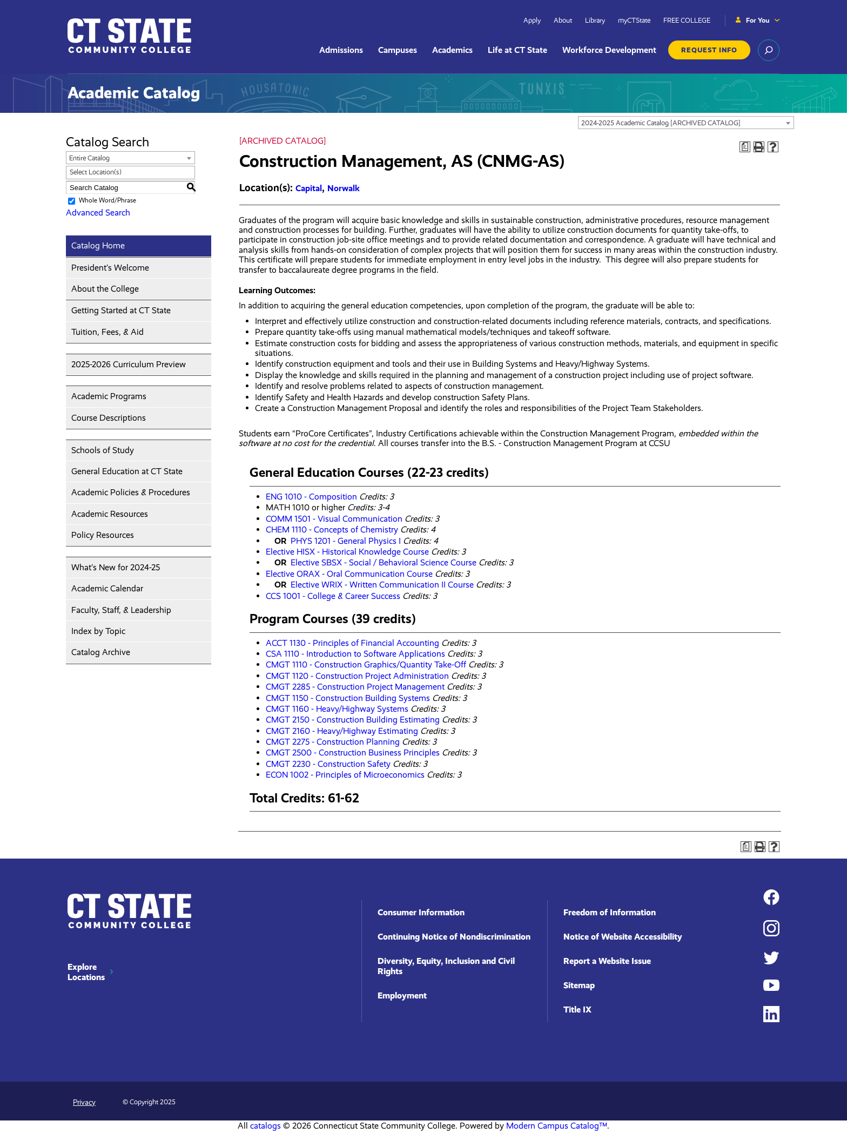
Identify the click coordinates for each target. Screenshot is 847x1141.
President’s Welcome (110, 267)
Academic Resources (109, 514)
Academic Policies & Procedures (130, 492)
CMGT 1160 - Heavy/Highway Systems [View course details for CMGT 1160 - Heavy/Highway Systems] (337, 709)
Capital (308, 188)
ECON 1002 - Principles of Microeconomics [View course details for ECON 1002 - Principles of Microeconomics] (345, 774)
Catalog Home (98, 245)
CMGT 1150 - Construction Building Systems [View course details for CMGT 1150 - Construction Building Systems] (348, 698)
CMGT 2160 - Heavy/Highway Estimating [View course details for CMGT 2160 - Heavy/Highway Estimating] (342, 731)
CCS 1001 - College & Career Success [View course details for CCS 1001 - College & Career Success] (333, 596)
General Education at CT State (127, 471)
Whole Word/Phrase (107, 200)
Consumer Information (421, 912)
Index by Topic (98, 631)
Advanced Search (98, 212)
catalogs (265, 1125)
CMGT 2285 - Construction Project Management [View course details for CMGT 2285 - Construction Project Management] (355, 686)
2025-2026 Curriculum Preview (128, 364)
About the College (105, 288)
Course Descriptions (108, 418)
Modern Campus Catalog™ (556, 1125)
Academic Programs (108, 396)
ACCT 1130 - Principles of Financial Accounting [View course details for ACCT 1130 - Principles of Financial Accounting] (352, 643)
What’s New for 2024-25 (115, 567)
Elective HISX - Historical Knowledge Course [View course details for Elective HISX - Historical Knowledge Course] (347, 551)
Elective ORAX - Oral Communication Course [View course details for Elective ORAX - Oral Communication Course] (349, 574)
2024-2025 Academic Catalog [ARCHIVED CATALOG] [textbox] (661, 123)
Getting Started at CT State (121, 310)
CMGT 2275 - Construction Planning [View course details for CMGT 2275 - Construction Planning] (333, 742)
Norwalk (343, 188)
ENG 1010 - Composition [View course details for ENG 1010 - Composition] (311, 496)
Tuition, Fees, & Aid (107, 332)
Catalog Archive (100, 652)
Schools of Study (102, 450)
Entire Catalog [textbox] (89, 158)
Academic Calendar (107, 588)
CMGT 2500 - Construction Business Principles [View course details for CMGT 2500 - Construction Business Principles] (353, 752)
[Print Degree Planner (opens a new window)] (745, 146)
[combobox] (686, 122)
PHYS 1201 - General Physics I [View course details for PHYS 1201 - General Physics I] (346, 541)
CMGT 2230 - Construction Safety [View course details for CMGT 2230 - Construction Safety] (328, 764)
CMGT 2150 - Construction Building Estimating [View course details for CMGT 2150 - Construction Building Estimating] (353, 719)
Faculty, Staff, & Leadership (121, 610)
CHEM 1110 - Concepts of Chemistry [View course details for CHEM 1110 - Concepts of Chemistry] (332, 529)
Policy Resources (102, 535)
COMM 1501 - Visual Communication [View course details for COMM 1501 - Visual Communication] (334, 519)
